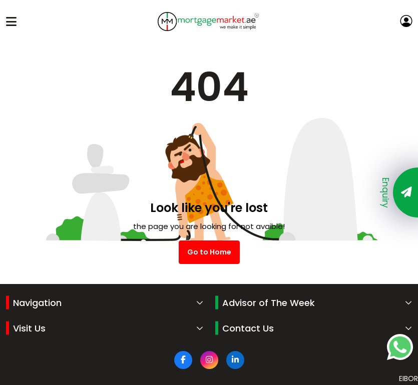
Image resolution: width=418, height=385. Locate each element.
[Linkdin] (235, 360)
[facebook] (183, 360)
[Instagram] (209, 360)
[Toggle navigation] (11, 22)
